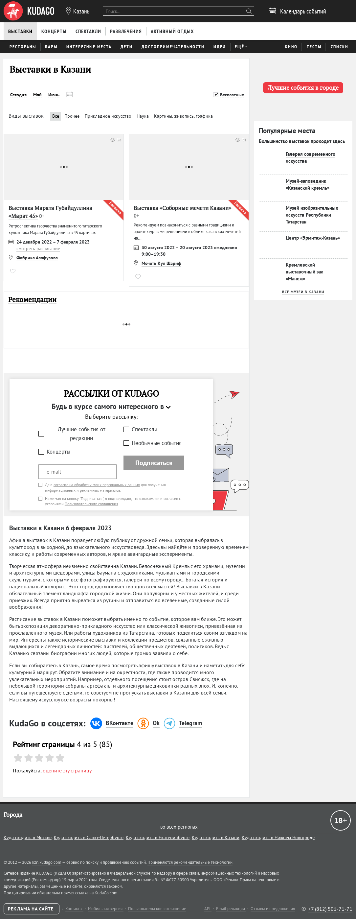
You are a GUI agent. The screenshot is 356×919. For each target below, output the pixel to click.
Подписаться (153, 463)
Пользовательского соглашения (91, 503)
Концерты (58, 451)
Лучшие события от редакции (81, 434)
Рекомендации (32, 299)
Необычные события (157, 443)
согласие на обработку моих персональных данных (97, 484)
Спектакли (144, 429)
